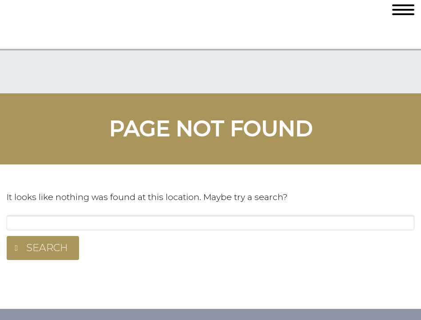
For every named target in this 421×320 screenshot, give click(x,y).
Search (47, 248)
